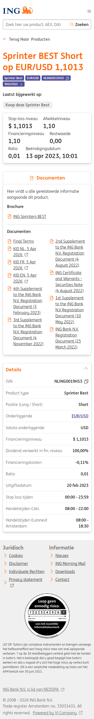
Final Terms (23, 241)
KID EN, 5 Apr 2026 (25, 275)
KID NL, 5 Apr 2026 (24, 249)
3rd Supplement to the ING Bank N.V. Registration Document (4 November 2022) (28, 320)
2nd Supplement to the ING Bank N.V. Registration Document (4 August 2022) (70, 241)
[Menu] (89, 11)
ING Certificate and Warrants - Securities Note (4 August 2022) (69, 273)
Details (47, 369)
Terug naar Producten (26, 39)
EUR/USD (80, 415)
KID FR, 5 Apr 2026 (24, 262)
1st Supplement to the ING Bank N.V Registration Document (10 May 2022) (69, 298)
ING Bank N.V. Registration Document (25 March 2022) (68, 329)
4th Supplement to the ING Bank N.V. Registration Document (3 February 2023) (27, 289)
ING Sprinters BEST (29, 216)
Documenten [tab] (47, 178)
